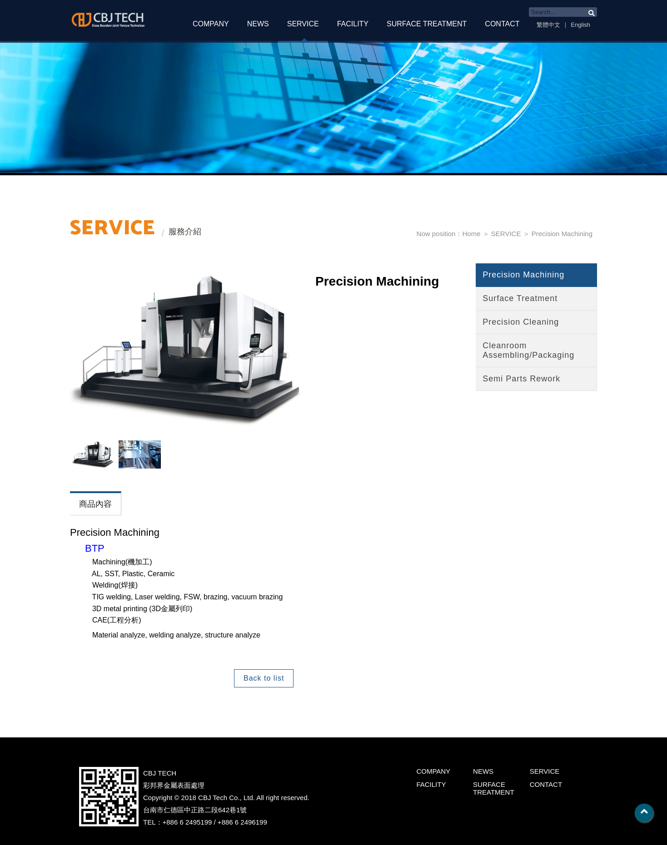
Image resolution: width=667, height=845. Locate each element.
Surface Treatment (520, 298)
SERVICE (303, 24)
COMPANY (211, 24)
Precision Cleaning (521, 321)
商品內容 (95, 504)
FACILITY (352, 24)
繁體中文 (548, 24)
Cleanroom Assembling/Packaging (528, 350)
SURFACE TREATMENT (427, 24)
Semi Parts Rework (521, 378)
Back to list (264, 678)
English (580, 24)
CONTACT (502, 24)
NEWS (258, 24)
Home (471, 233)
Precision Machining (562, 233)
